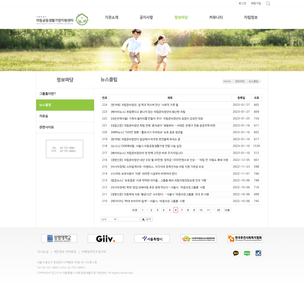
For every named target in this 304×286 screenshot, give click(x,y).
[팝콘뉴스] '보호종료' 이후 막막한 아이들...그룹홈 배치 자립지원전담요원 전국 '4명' (159, 180)
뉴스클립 (253, 81)
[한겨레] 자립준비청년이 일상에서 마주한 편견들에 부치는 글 (145, 139)
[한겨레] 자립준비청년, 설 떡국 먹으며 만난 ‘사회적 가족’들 (144, 105)
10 (201, 210)
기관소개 (111, 17)
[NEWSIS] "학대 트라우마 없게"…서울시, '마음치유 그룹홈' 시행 (148, 201)
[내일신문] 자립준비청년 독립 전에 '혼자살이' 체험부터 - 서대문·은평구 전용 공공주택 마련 (163, 125)
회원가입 (256, 3)
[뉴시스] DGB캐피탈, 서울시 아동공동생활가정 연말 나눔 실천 (146, 146)
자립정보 (251, 17)
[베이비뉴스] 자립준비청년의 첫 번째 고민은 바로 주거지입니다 (147, 153)
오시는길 (43, 251)
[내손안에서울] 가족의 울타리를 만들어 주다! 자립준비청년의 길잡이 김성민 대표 (157, 118)
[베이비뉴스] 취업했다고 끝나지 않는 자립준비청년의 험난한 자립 (148, 112)
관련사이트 (46, 127)
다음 (227, 210)
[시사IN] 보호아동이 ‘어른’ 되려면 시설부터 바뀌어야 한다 (144, 173)
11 (208, 210)
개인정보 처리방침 (65, 251)
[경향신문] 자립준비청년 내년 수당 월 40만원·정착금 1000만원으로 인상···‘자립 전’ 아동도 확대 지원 (169, 160)
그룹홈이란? (47, 94)
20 (218, 210)
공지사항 (146, 17)
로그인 (242, 3)
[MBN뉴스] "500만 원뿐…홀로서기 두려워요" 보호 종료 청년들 (147, 132)
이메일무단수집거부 (93, 251)
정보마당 (181, 17)
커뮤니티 (216, 17)
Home (227, 81)
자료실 (43, 116)
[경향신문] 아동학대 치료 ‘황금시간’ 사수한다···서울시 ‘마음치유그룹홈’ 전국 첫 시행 (160, 194)
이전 (134, 210)
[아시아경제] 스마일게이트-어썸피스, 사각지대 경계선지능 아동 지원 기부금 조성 (157, 166)
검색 (146, 219)
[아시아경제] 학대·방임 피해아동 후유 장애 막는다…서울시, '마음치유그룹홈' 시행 (158, 187)
